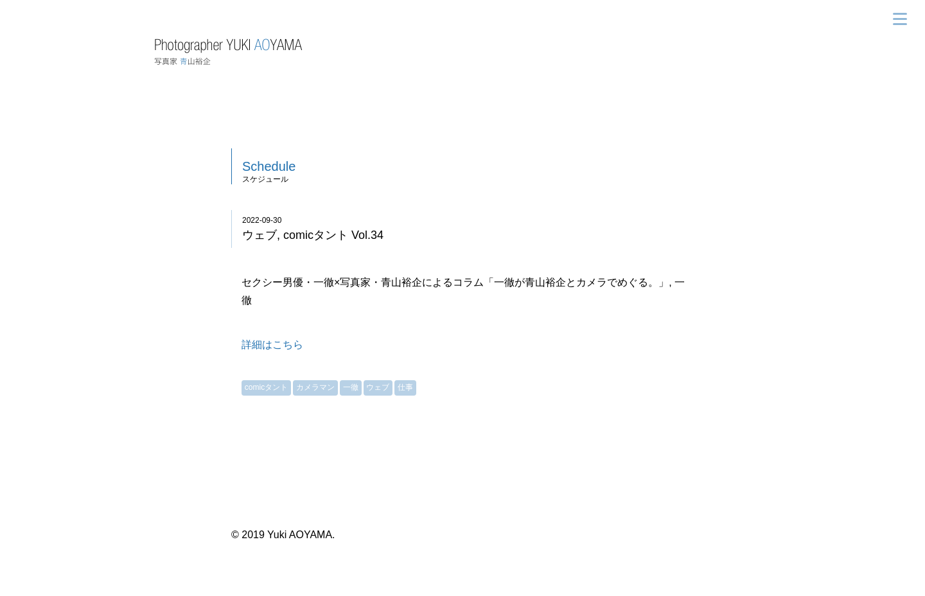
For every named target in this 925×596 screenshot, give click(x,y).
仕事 (405, 387)
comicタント (266, 387)
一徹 (350, 387)
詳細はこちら (272, 344)
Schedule (268, 166)
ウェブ (377, 387)
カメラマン (315, 387)
